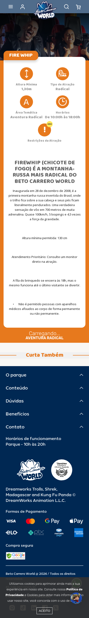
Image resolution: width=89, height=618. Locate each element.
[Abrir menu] (10, 6)
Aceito (44, 611)
